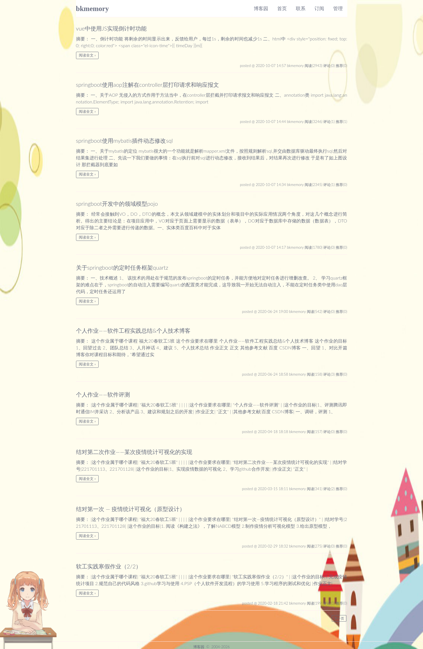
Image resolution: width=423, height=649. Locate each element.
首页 (282, 8)
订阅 (319, 8)
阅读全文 (86, 55)
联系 (300, 8)
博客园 (261, 8)
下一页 (339, 618)
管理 (338, 8)
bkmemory (92, 8)
